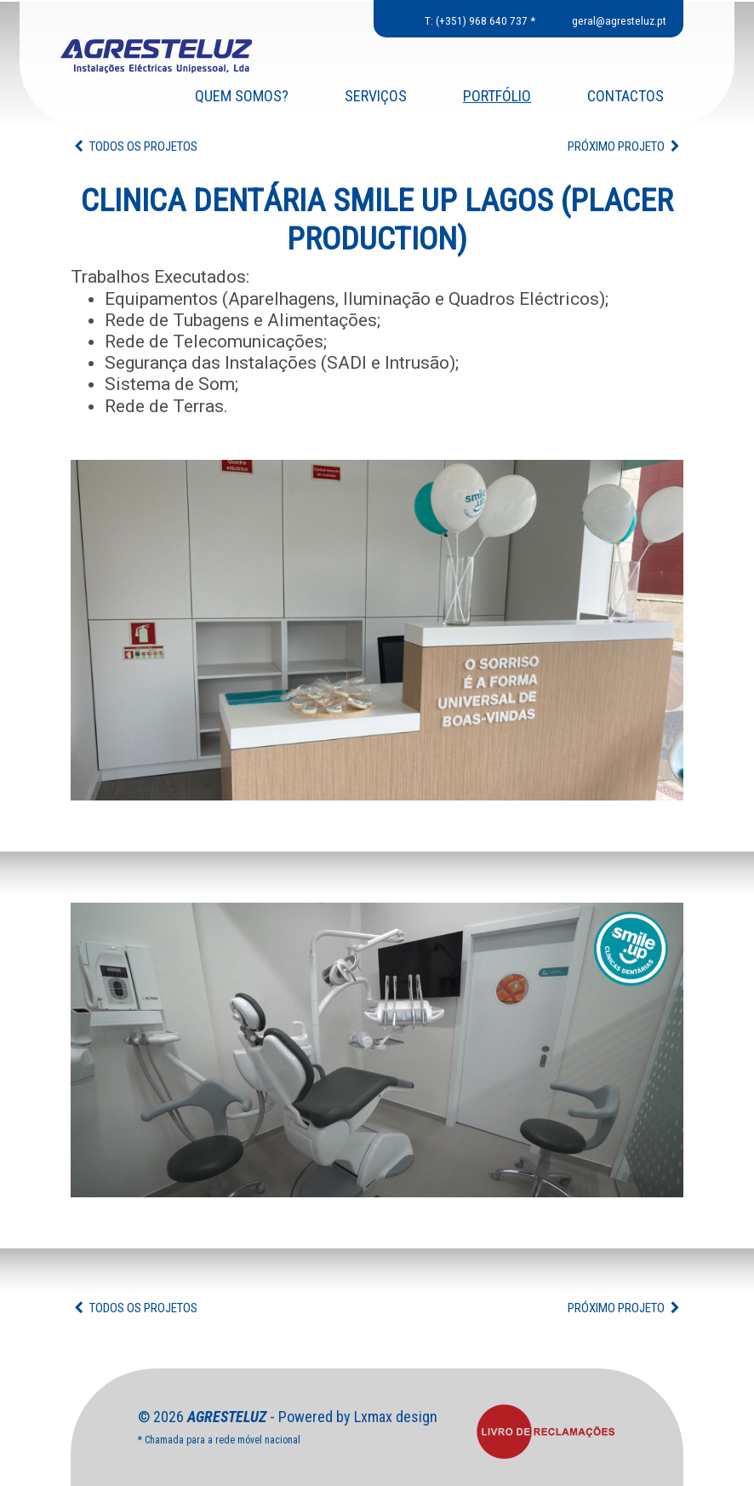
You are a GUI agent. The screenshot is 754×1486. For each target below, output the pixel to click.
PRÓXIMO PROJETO (625, 146)
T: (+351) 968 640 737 (476, 20)
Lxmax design (395, 1417)
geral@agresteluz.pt (619, 20)
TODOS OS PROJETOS (134, 146)
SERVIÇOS (376, 97)
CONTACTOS (625, 97)
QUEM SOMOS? (241, 97)
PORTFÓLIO (497, 97)
